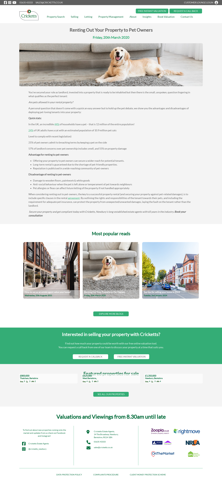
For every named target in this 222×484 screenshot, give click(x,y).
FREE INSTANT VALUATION (152, 11)
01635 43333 (26, 2)
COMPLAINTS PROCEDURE (106, 475)
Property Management (110, 16)
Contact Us (187, 16)
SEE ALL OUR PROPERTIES (111, 394)
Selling (74, 16)
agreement (74, 198)
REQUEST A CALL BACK (186, 11)
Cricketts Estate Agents (35, 444)
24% (30, 130)
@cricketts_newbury (34, 449)
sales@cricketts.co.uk (103, 447)
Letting (88, 16)
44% (56, 124)
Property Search (56, 16)
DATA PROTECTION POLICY (69, 475)
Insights (147, 16)
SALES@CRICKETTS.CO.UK (49, 2)
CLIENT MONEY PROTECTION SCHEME (148, 475)
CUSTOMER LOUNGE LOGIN (201, 2)
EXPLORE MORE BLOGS (111, 314)
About (133, 16)
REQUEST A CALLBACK (90, 356)
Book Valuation (166, 16)
